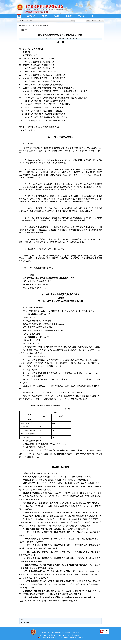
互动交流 (81, 16)
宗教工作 (57, 16)
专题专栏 (93, 16)
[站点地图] (60, 630)
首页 (18, 16)
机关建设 (69, 16)
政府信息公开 (31, 16)
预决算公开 (38, 25)
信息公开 (31, 25)
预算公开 (45, 25)
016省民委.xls (25, 622)
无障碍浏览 (100, 20)
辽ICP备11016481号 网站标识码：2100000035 (60, 637)
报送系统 (94, 20)
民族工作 (44, 16)
